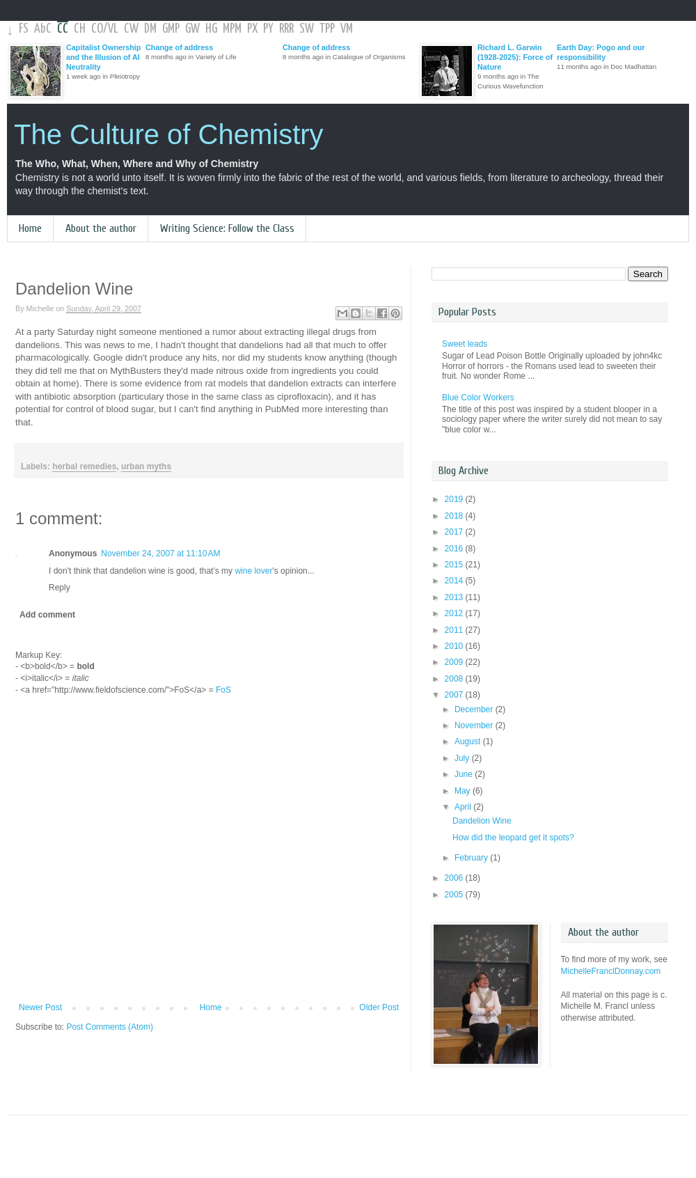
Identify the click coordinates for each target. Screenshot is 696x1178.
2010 (455, 646)
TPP (327, 29)
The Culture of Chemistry (169, 134)
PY (268, 29)
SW (306, 29)
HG (211, 29)
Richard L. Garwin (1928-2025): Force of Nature (515, 57)
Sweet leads (464, 344)
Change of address (179, 47)
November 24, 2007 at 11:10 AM (160, 553)
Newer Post (40, 1007)
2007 (455, 695)
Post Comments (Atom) (109, 1027)
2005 (455, 895)
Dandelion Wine (482, 821)
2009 (455, 662)
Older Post (379, 1007)
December (475, 709)
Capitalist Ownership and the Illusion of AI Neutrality (103, 57)
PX (252, 29)
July (463, 758)
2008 (455, 679)
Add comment (47, 615)
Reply (59, 587)
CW (131, 29)
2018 (455, 516)
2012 (455, 613)
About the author (100, 228)
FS (24, 29)
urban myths (146, 466)
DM (150, 29)
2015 (455, 565)
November (475, 725)
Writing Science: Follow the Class (227, 228)
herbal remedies (84, 466)
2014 (455, 581)
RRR (286, 29)
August (468, 741)
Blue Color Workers (478, 397)
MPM (232, 29)
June (464, 774)
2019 (455, 499)
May (463, 791)
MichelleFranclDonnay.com (611, 971)
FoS (223, 690)
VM (346, 29)
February (472, 858)
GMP (171, 29)
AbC (43, 29)
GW (192, 29)
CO (97, 29)
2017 (455, 532)
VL (113, 29)
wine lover (253, 571)
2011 (455, 630)
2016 (455, 548)
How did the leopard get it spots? (513, 837)
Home (30, 228)
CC (62, 29)
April (463, 807)
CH (80, 29)
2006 (455, 878)
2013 (455, 597)
